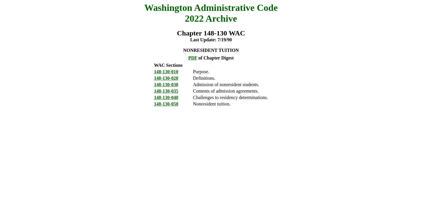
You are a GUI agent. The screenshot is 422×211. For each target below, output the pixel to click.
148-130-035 (166, 91)
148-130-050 (166, 103)
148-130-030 (166, 84)
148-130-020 (166, 78)
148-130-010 (166, 71)
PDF (192, 57)
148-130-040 (166, 97)
